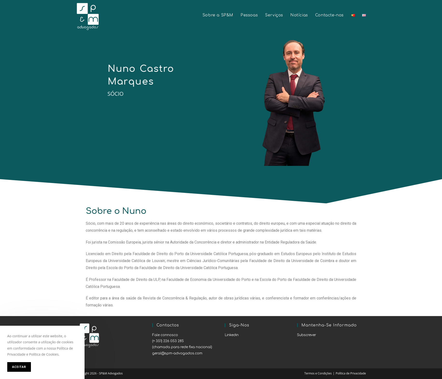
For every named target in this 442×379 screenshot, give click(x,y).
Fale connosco (165, 335)
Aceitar (19, 367)
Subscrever (306, 335)
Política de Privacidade (351, 373)
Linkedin (232, 335)
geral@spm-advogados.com (177, 353)
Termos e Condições (318, 373)
